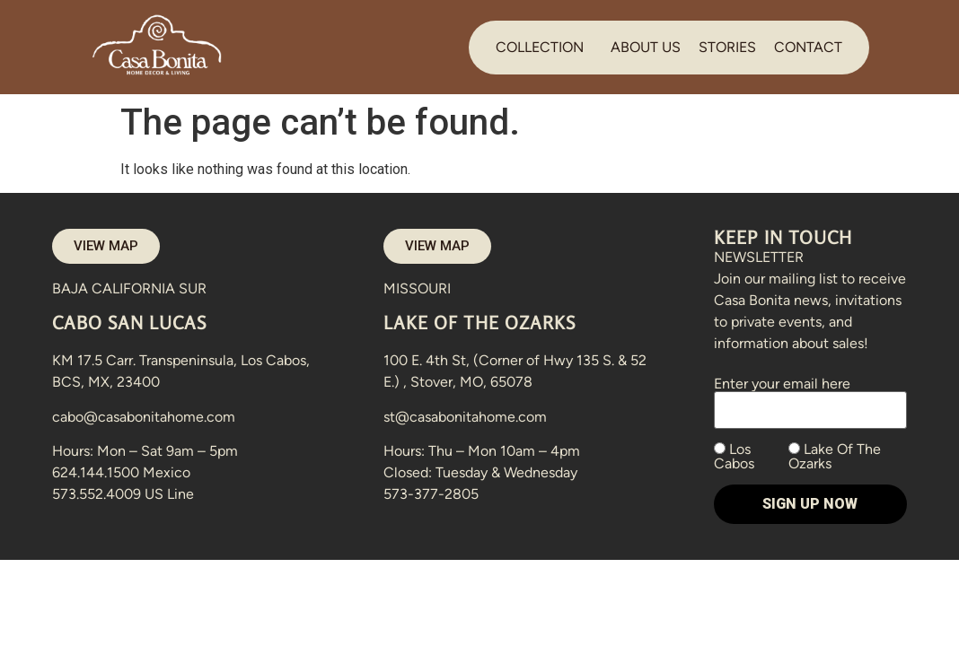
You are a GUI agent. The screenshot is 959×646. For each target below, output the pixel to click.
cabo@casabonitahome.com (143, 416)
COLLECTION (540, 47)
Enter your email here (810, 396)
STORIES (727, 47)
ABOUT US (646, 47)
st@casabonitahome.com (465, 416)
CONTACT (808, 47)
